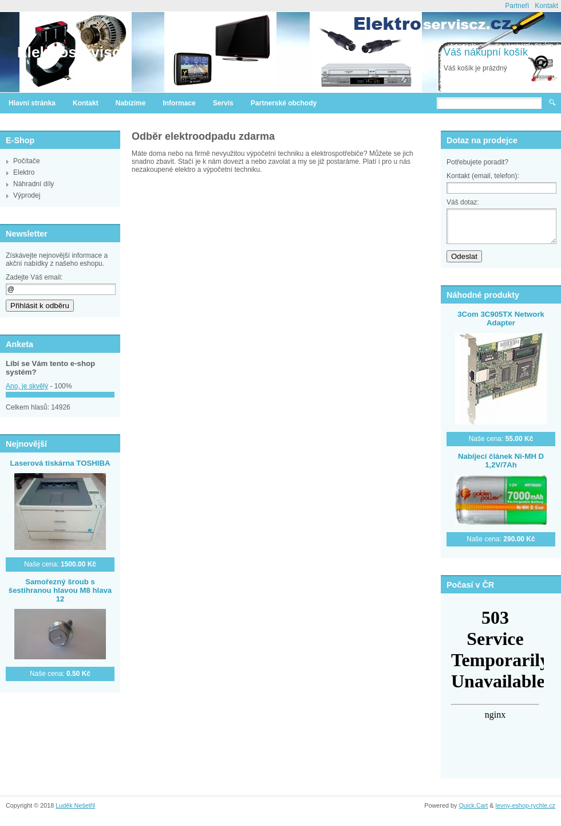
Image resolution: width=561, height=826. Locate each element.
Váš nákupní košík (486, 52)
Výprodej (26, 195)
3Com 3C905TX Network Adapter (500, 318)
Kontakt (546, 6)
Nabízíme (131, 103)
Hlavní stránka (32, 103)
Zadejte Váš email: (34, 277)
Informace (179, 103)
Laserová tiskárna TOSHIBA (60, 463)
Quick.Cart (473, 805)
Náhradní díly (33, 184)
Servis (223, 103)
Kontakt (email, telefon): (483, 176)
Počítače (26, 161)
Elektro (23, 172)
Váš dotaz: (463, 202)
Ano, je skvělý (27, 386)
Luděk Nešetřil (75, 805)
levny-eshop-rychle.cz (525, 805)
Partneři (517, 6)
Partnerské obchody (284, 103)
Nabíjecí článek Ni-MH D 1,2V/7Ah (501, 460)
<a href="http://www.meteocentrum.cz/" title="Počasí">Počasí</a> (495, 677)
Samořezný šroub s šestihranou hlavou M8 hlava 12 (60, 590)
